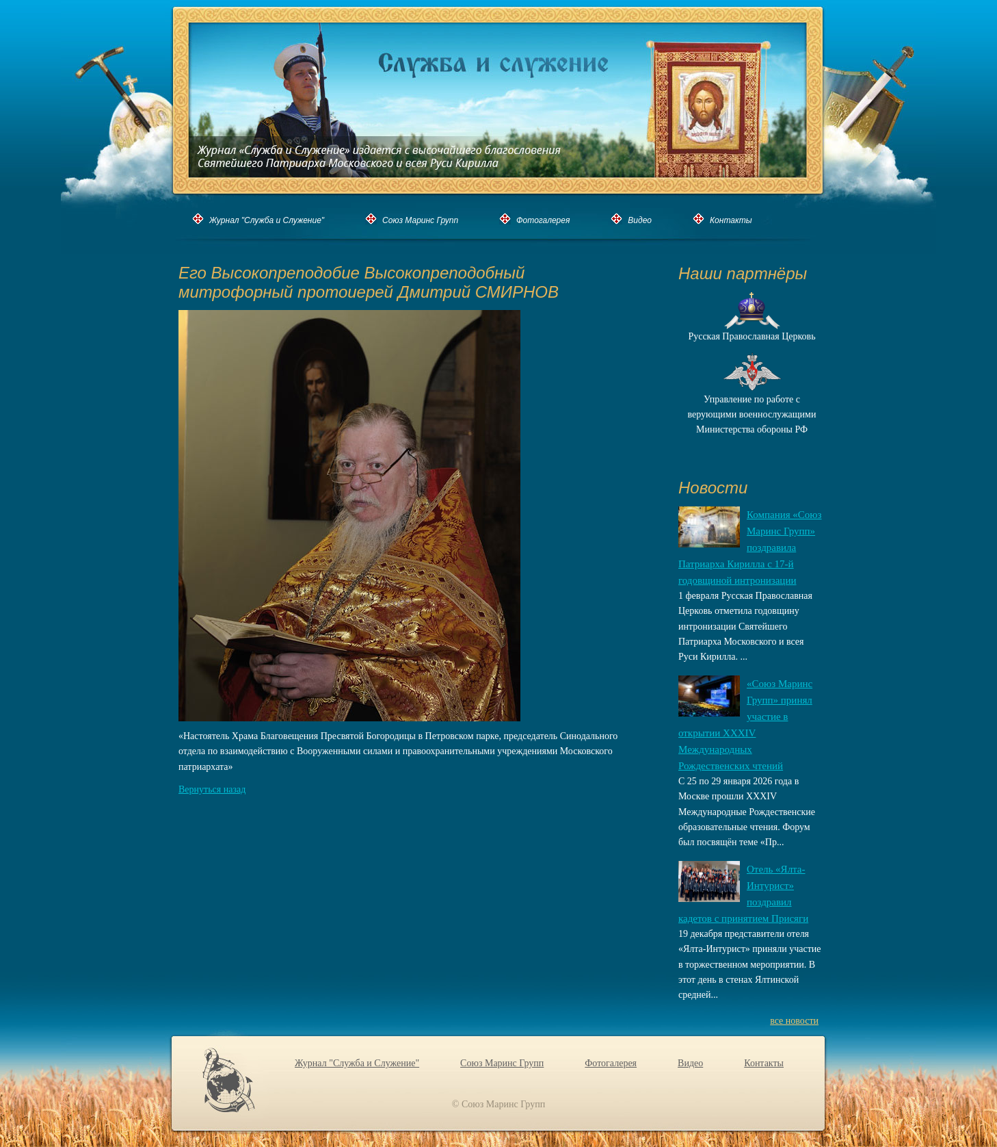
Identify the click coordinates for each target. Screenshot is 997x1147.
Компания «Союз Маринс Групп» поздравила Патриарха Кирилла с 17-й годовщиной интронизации (750, 547)
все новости (794, 1021)
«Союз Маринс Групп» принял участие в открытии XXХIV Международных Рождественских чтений (745, 724)
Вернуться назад (211, 789)
